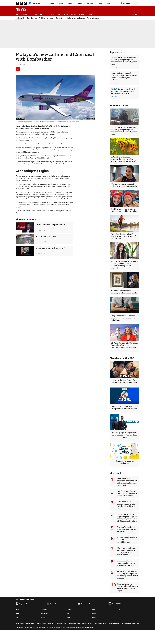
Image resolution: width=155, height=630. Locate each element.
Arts (68, 613)
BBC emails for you (100, 623)
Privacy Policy (41, 623)
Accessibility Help (61, 623)
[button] (116, 3)
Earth (93, 609)
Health (100, 3)
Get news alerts (84, 603)
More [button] (135, 14)
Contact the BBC (87, 623)
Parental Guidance (74, 623)
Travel (68, 617)
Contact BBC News (115, 603)
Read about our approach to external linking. (79, 627)
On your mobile (22, 603)
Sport (70, 3)
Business (79, 3)
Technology (89, 3)
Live (119, 609)
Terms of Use (20, 623)
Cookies (50, 623)
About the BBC (30, 623)
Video (94, 617)
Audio (94, 613)
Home (52, 3)
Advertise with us (114, 623)
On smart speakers (54, 603)
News (61, 3)
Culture (109, 3)
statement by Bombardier (60, 199)
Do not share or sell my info (130, 623)
